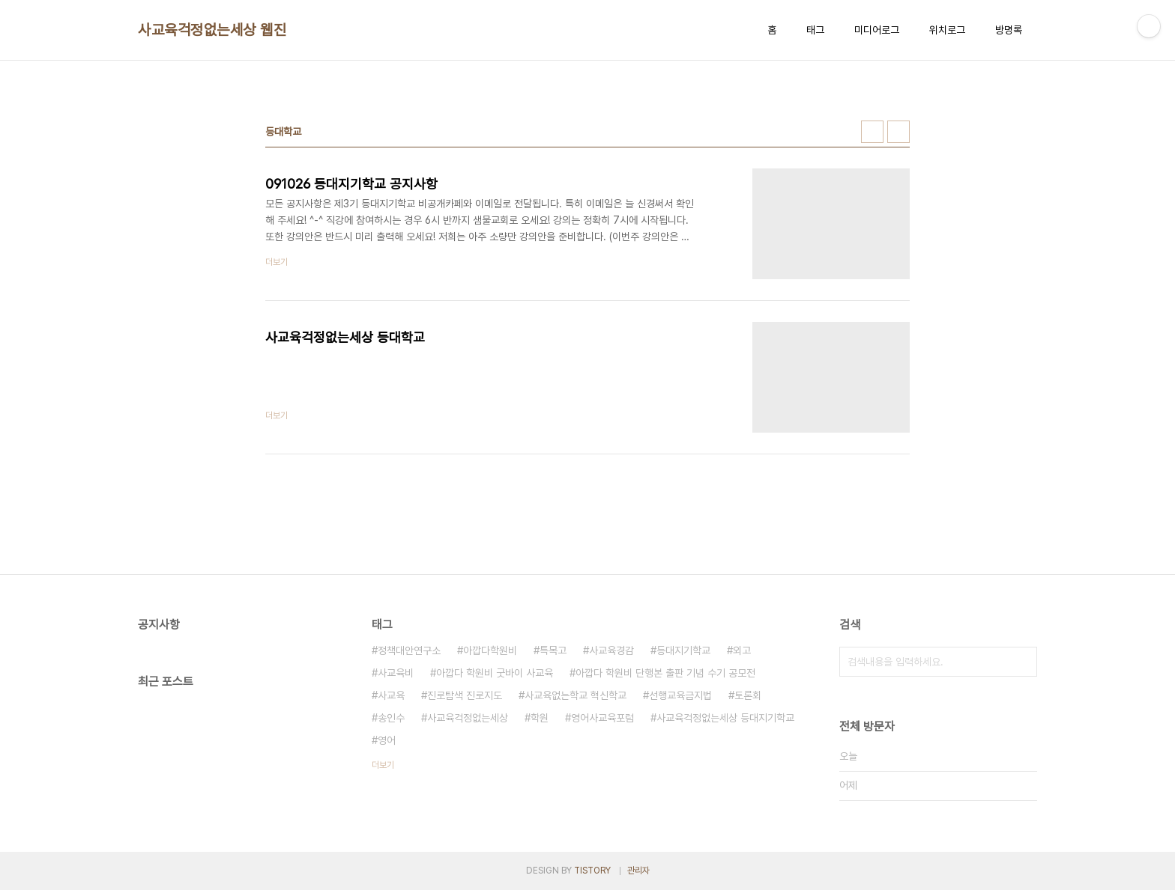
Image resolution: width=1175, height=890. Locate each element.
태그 (815, 30)
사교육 (391, 695)
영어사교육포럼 (602, 718)
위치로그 (947, 30)
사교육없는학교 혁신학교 (575, 695)
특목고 (553, 650)
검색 (1022, 661)
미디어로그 (876, 30)
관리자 (638, 870)
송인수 (391, 718)
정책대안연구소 (409, 650)
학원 (540, 718)
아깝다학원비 (490, 650)
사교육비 (396, 673)
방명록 (1008, 30)
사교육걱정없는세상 (467, 718)
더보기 (383, 765)
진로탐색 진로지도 (464, 695)
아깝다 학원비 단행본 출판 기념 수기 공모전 (665, 673)
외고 (742, 650)
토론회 (747, 695)
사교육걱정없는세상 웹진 (212, 30)
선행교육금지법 (680, 695)
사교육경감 (611, 650)
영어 (387, 740)
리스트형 (898, 132)
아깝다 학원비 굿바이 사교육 (494, 673)
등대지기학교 (683, 650)
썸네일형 (872, 132)
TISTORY (592, 870)
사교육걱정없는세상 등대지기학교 (725, 718)
